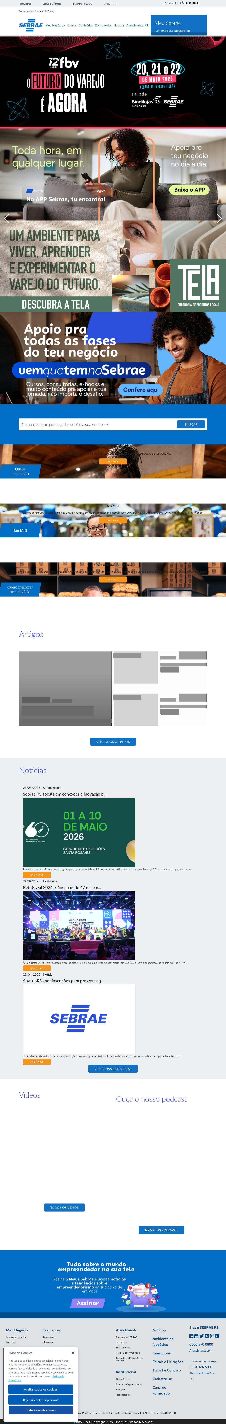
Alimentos (48, 1342)
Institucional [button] (126, 1372)
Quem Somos (123, 1379)
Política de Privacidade (128, 1352)
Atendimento (134, 25)
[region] (40, 1384)
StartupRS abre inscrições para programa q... (63, 980)
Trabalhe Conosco (167, 1370)
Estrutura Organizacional (129, 1384)
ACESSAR (113, 461)
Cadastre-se (162, 1378)
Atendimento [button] (126, 1330)
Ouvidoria (121, 1342)
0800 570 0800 (192, 3)
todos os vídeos (64, 1207)
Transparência (123, 1394)
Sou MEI (10, 1342)
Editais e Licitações (52, 3)
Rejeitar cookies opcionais (40, 1400)
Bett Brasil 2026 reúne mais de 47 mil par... (62, 887)
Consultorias (103, 25)
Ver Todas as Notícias (113, 1069)
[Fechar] (73, 1352)
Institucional (25, 3)
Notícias (119, 25)
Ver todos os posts (113, 741)
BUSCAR (191, 424)
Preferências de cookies (41, 1410)
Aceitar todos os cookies (40, 1389)
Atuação (120, 1389)
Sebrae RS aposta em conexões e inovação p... (65, 793)
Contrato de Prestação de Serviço (129, 1359)
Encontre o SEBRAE (82, 3)
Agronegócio (49, 1337)
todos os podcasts (161, 1230)
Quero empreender (16, 1337)
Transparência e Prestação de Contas (36, 11)
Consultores (110, 3)
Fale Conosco (123, 1347)
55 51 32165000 (200, 1367)
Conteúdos (86, 25)
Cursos (72, 25)
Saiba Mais (37, 874)
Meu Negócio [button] (17, 1330)
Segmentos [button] (52, 1330)
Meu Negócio (55, 25)
